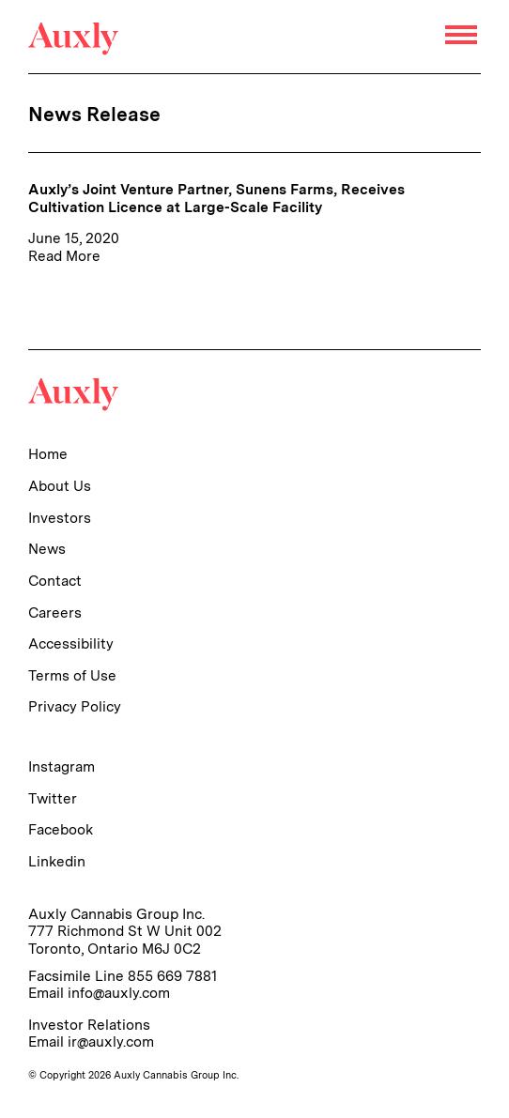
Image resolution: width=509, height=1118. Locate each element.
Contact (55, 581)
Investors (59, 518)
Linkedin (56, 861)
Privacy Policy (74, 706)
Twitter (52, 798)
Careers (55, 612)
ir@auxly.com (111, 1041)
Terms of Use (72, 675)
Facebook (60, 829)
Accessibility (71, 643)
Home (48, 454)
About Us (59, 486)
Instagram (61, 766)
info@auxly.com (119, 993)
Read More (64, 256)
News (47, 549)
